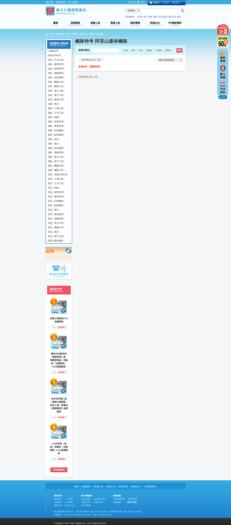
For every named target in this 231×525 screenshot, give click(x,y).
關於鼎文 (58, 499)
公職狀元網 (85, 502)
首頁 (51, 34)
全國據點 (117, 502)
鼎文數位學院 (99, 499)
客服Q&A (135, 486)
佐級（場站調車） (56, 77)
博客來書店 (132, 499)
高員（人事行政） (56, 179)
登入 (143, 2)
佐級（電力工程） (56, 90)
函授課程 (59, 34)
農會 (179, 17)
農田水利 (172, 17)
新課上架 (111, 486)
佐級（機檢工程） (56, 86)
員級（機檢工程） (56, 170)
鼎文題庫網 (85, 505)
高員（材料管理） (56, 192)
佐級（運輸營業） (56, 73)
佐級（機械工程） (56, 82)
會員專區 (175, 3)
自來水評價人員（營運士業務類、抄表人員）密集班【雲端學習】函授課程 (59, 405)
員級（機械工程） (56, 165)
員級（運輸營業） (56, 152)
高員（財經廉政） (56, 205)
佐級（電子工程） (56, 95)
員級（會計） (54, 143)
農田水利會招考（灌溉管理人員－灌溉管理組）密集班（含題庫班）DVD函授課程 (59, 360)
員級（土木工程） (56, 112)
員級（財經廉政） (56, 134)
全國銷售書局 (119, 499)
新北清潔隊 (163, 17)
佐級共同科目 (54, 55)
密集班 (149, 50)
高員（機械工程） (56, 227)
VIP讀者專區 (150, 486)
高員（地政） (54, 187)
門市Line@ (69, 505)
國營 (155, 17)
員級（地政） (54, 117)
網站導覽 (49, 2)
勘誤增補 (123, 486)
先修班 (159, 50)
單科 (133, 50)
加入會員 (132, 2)
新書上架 (98, 486)
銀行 (146, 17)
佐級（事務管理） (56, 64)
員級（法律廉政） (56, 130)
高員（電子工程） (56, 236)
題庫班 (168, 50)
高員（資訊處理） (56, 214)
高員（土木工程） (56, 183)
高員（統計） (54, 232)
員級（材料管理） (56, 121)
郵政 (150, 17)
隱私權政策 (61, 2)
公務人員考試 (71, 34)
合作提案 (69, 502)
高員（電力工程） (56, 223)
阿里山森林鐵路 (55, 240)
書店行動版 (132, 502)
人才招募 (69, 499)
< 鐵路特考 (53, 51)
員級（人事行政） (56, 108)
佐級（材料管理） (56, 68)
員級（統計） (54, 139)
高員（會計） (54, 209)
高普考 (140, 17)
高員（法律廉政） (56, 201)
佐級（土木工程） (56, 60)
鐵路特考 (84, 34)
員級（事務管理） (56, 126)
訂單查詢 (165, 3)
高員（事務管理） (56, 196)
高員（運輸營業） (56, 218)
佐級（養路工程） (56, 99)
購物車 (156, 3)
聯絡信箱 (58, 505)
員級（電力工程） (56, 157)
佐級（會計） (54, 104)
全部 (126, 50)
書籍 (76, 486)
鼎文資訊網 (85, 499)
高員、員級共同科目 (58, 174)
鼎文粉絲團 (73, 2)
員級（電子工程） (56, 161)
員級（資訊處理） (56, 148)
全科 (141, 50)
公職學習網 (98, 502)
